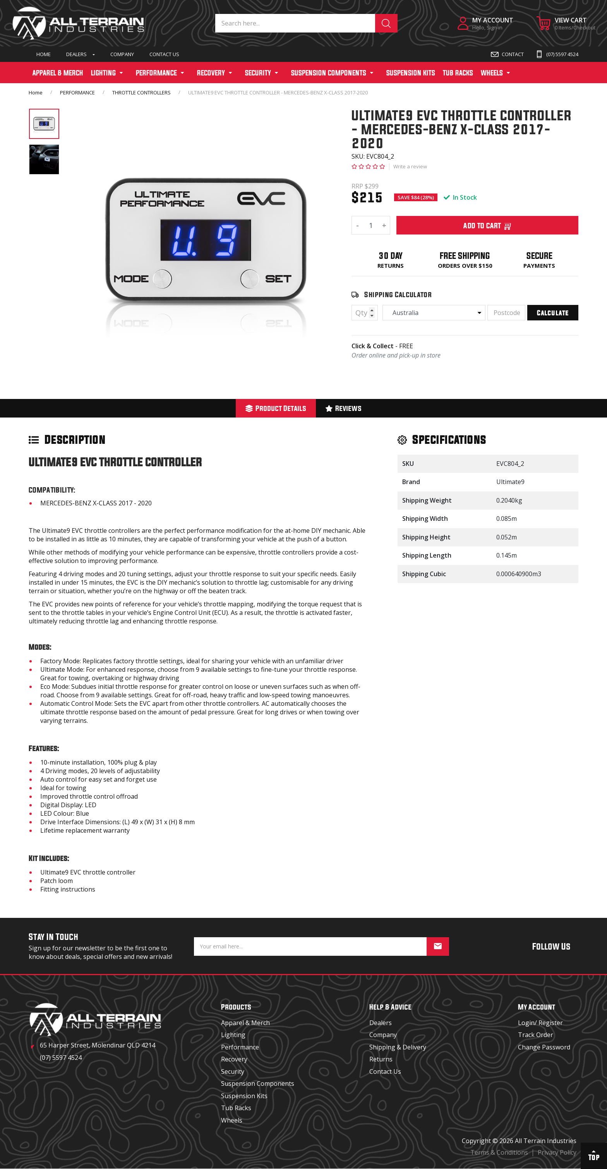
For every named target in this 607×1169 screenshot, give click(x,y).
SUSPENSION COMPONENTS (328, 73)
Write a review (410, 166)
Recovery (234, 1059)
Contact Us (164, 54)
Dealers (76, 54)
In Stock (460, 197)
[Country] (433, 312)
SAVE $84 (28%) (416, 197)
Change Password (544, 1047)
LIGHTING (103, 73)
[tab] (276, 408)
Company (122, 54)
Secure (539, 255)
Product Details (275, 408)
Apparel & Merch (245, 1022)
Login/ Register (540, 1022)
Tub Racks (236, 1108)
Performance (240, 1047)
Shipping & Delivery (397, 1047)
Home (43, 54)
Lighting (233, 1034)
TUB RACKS (458, 73)
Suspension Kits (244, 1096)
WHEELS (492, 73)
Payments (539, 265)
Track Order (535, 1034)
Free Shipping (465, 255)
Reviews (344, 408)
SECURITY (258, 73)
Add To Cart (487, 225)
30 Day (391, 255)
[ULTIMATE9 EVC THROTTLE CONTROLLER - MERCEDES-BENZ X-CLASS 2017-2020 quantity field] (371, 225)
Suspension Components (257, 1083)
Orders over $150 (465, 265)
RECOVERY (211, 73)
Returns (390, 265)
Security (232, 1071)
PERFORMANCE (156, 73)
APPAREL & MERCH (58, 73)
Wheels (231, 1120)
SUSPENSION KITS (410, 73)
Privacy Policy (557, 1152)
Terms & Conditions (499, 1152)
